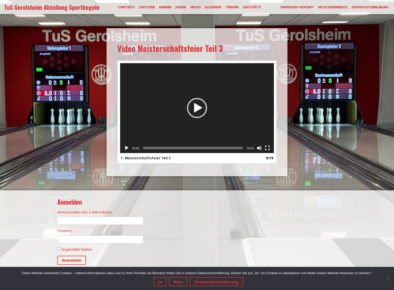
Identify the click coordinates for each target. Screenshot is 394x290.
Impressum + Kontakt (297, 7)
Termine (231, 7)
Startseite (126, 7)
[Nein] (387, 278)
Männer (165, 7)
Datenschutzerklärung (370, 7)
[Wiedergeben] (126, 148)
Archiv (195, 7)
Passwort (64, 231)
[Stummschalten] (259, 148)
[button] (197, 108)
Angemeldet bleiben (77, 249)
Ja (160, 282)
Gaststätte (252, 7)
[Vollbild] (267, 148)
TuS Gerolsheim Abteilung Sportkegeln (52, 7)
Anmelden (71, 260)
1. (146, 158)
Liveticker (147, 7)
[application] (197, 108)
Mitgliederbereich (332, 7)
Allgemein (213, 7)
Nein (178, 282)
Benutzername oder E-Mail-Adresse (84, 212)
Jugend (180, 7)
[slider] (193, 148)
